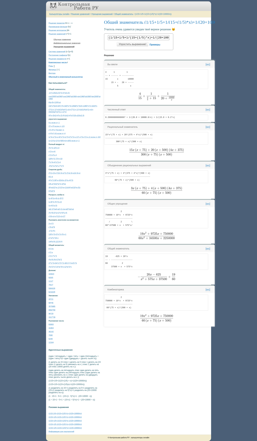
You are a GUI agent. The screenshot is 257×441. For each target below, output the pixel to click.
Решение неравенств (57, 59)
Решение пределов (57, 23)
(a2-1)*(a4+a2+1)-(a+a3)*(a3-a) (61, 209)
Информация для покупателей (61, 431)
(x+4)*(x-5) (53, 205)
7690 (51, 335)
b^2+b (51, 249)
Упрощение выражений (102, 14)
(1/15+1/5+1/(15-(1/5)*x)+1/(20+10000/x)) (65, 417)
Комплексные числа (58, 62)
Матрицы (52, 70)
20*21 (51, 299)
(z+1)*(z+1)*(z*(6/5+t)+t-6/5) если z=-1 (64, 141)
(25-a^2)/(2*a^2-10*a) (57, 184)
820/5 (51, 278)
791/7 (51, 285)
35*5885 (52, 306)
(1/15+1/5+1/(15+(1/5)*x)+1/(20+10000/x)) (153, 14)
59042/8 (52, 288)
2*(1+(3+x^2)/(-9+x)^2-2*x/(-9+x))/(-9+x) (64, 173)
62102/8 (52, 292)
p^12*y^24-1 (54, 238)
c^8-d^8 (52, 227)
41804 (51, 328)
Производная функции (58, 27)
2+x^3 (51, 224)
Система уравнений (57, 52)
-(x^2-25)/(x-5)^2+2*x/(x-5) (59, 93)
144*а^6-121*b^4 (55, 242)
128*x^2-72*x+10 (55, 159)
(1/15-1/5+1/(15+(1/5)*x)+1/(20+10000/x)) (65, 413)
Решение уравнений (80, 14)
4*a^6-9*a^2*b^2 (55, 260)
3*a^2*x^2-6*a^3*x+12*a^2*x (60, 267)
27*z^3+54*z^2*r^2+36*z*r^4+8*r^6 (63, 263)
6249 (51, 339)
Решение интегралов (57, 30)
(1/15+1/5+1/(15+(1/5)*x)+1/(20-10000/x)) (65, 428)
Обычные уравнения (62, 39)
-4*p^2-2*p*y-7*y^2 (56, 166)
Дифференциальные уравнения (67, 43)
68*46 (51, 303)
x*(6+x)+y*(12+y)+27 (57, 216)
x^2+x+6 (52, 151)
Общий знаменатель (123, 14)
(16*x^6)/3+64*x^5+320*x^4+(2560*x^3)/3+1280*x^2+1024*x (73, 106)
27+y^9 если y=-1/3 (57, 126)
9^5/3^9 (52, 191)
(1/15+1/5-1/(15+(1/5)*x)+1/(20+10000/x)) (65, 424)
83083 (51, 324)
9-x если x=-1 (54, 123)
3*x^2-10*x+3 (54, 148)
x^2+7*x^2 (53, 256)
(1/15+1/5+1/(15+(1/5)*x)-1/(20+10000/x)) (65, 421)
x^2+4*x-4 (53, 155)
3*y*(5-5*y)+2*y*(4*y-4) (58, 213)
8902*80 (52, 310)
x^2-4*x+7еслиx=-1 (56, 130)
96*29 (51, 314)
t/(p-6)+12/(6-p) (55, 102)
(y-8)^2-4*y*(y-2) (55, 202)
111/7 (51, 281)
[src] (208, 64)
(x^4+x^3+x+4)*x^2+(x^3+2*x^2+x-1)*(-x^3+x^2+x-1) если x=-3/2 (75, 137)
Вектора (52, 73)
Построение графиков (58, 55)
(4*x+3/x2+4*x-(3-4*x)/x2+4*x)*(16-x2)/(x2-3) (66, 115)
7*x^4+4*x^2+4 (55, 162)
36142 (51, 332)
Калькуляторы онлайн (59, 14)
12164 (51, 342)
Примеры (154, 44)
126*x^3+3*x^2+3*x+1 (57, 234)
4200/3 (51, 274)
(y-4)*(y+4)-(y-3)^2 (56, 198)
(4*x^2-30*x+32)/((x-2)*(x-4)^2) (61, 180)
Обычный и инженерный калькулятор (66, 77)
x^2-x (51, 252)
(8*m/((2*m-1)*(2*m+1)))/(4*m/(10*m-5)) (64, 187)
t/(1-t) (51, 177)
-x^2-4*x (52, 231)
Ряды (51, 66)
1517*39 (52, 317)
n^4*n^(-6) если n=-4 (57, 133)
